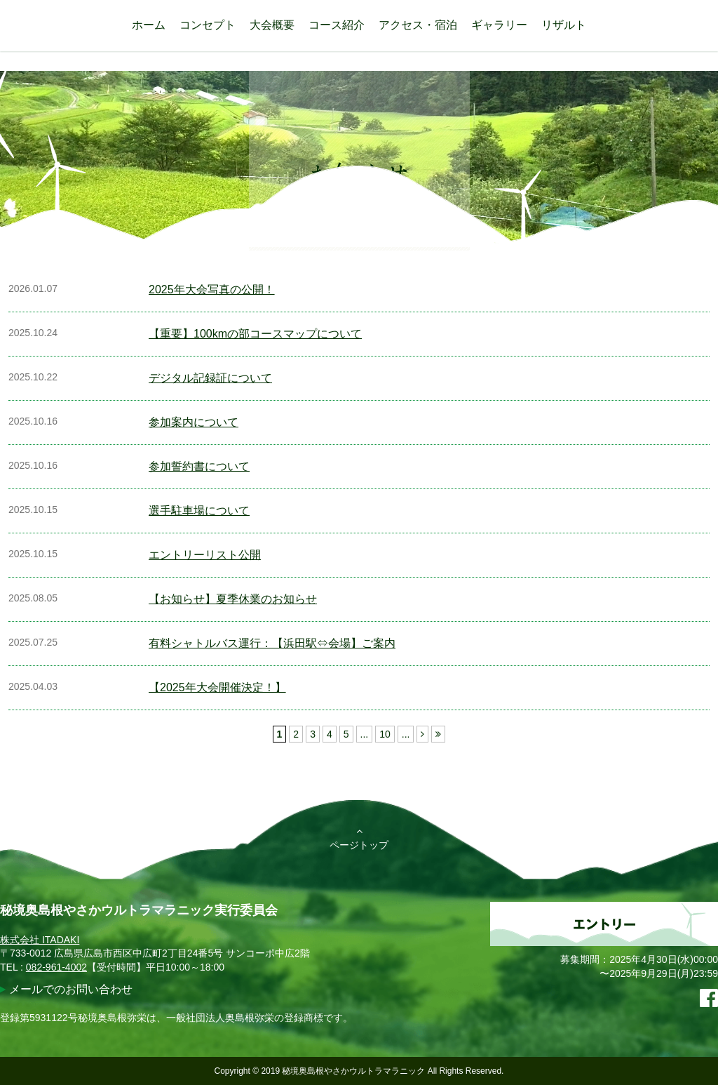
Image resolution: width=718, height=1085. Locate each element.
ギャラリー (499, 25)
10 (385, 734)
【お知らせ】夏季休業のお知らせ (233, 599)
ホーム (148, 25)
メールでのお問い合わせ (71, 989)
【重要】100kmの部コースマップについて (255, 334)
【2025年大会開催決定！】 (217, 687)
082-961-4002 (56, 967)
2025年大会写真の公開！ (212, 289)
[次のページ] (422, 734)
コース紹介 (337, 25)
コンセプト (208, 25)
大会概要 (272, 25)
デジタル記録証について (210, 378)
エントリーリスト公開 (205, 555)
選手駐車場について (199, 511)
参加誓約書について (199, 466)
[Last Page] (438, 734)
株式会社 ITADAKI (39, 939)
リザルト (563, 25)
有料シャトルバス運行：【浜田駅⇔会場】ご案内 (272, 643)
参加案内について (193, 422)
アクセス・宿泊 (418, 25)
